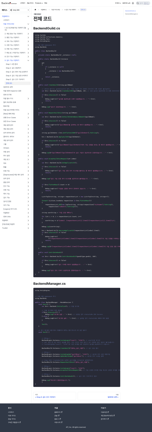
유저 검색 (6, 179)
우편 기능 (6, 190)
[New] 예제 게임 (9, 114)
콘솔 (56, 416)
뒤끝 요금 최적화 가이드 (11, 110)
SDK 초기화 (7, 95)
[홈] (35, 9)
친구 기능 (6, 186)
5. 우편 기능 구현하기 (12, 45)
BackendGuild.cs (130, 11)
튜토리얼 (6, 106)
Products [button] (38, 3)
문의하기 (105, 419)
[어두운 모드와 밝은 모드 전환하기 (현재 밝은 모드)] (133, 3)
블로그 (57, 419)
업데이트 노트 (126, 3)
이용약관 (105, 412)
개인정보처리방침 (108, 416)
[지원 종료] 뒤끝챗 (8, 224)
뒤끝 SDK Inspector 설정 (12, 91)
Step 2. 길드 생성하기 (13, 68)
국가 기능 (6, 205)
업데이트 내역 (8, 87)
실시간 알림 (7, 201)
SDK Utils (7, 217)
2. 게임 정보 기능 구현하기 (14, 34)
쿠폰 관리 (6, 152)
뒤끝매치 (5, 220)
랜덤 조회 (6, 182)
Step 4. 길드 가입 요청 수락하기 (17, 76)
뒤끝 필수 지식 (8, 98)
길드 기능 (6, 198)
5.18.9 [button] (117, 3)
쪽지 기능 (6, 194)
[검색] (143, 3)
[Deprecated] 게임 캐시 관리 (13, 175)
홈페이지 (58, 412)
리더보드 (6, 148)
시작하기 (22, 3)
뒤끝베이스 (6, 16)
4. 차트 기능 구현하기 (12, 41)
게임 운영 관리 (8, 125)
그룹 (4, 144)
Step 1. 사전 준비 (12, 64)
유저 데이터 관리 (9, 133)
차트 (4, 163)
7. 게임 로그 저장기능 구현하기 (15, 53)
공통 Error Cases (9, 118)
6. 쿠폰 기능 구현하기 (12, 49)
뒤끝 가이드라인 (8, 24)
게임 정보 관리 (8, 129)
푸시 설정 (6, 156)
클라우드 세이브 (8, 137)
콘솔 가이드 (30, 3)
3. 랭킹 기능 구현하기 (12, 38)
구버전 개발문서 (14, 422)
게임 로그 (6, 159)
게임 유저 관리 (8, 140)
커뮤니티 (58, 422)
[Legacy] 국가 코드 (10, 209)
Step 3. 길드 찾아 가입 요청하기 (17, 72)
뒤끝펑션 (6, 213)
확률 (4, 167)
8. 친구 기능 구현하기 (12, 57)
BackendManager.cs (131, 14)
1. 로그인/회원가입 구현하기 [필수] (15, 29)
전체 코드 (9, 83)
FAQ (45, 3)
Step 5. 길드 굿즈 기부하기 (15, 79)
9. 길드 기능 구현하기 (12, 60)
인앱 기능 (6, 171)
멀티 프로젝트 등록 (9, 102)
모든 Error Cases (9, 121)
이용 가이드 (12, 416)
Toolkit (5, 228)
